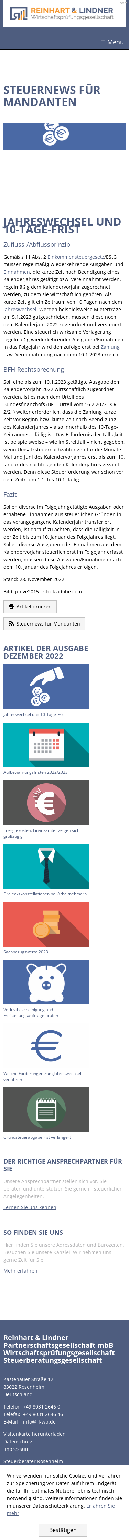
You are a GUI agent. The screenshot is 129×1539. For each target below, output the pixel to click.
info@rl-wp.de (39, 1421)
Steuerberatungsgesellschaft (52, 1360)
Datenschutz (17, 1441)
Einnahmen (16, 272)
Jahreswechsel (19, 309)
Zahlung (110, 347)
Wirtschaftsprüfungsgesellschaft (59, 1352)
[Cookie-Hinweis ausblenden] (63, 1530)
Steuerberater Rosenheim (33, 1461)
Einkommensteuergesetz (75, 256)
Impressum (16, 1449)
